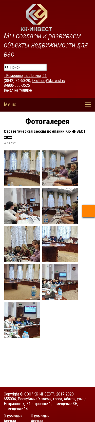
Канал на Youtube (18, 90)
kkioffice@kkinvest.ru (48, 80)
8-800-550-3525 (17, 85)
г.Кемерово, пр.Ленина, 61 (25, 75)
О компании (13, 416)
